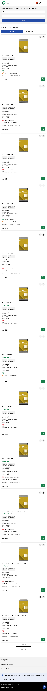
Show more (23, 645)
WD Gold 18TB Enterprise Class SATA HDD (14, 559)
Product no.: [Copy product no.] (5, 55)
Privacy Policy (11, 680)
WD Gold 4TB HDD (7, 402)
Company (23, 656)
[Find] (11, 2)
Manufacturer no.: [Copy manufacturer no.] (11, 55)
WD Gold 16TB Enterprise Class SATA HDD (14, 611)
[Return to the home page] (4, 3)
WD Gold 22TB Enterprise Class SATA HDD (14, 507)
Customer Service (23, 660)
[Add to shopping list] (40, 33)
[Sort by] (35, 27)
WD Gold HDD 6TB (7, 351)
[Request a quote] (43, 33)
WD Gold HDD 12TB (7, 51)
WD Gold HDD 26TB (7, 199)
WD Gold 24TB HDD (7, 455)
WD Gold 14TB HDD (7, 249)
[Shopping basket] (43, 2)
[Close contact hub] (44, 687)
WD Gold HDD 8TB (7, 298)
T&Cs (17, 680)
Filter (12, 27)
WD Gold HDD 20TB (7, 100)
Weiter (23, 20)
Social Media (23, 665)
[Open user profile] (40, 3)
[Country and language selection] (37, 3)
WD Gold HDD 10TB (7, 150)
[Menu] (8, 2)
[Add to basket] (43, 75)
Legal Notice (4, 680)
